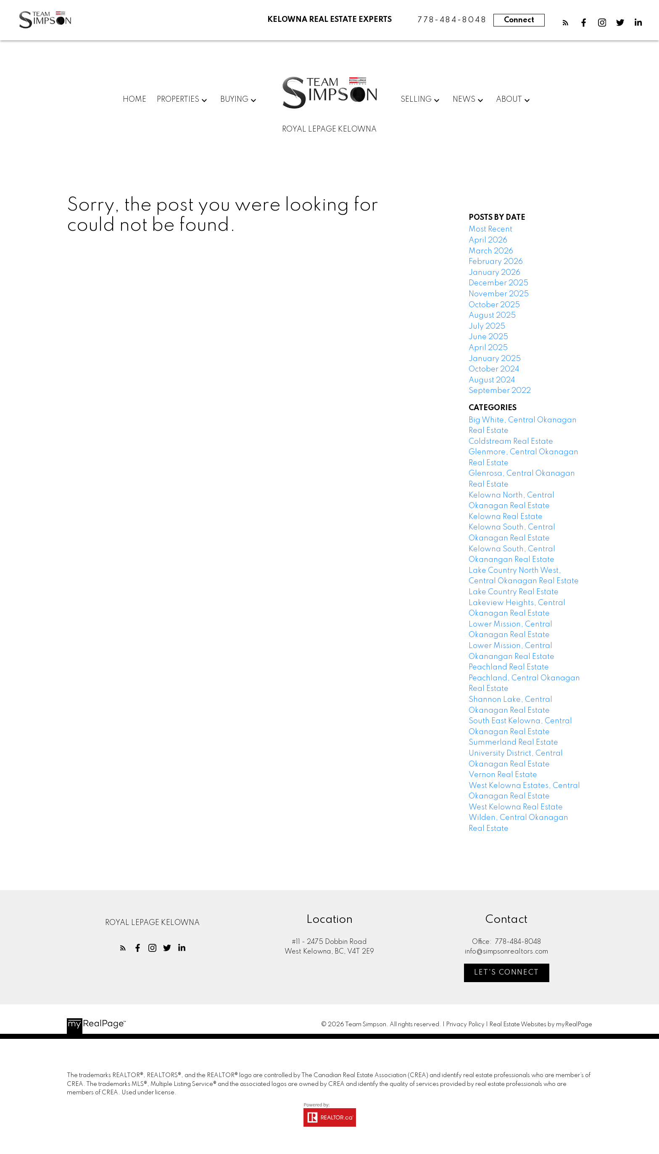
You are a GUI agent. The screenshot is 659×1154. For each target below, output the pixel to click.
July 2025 (487, 326)
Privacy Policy (465, 1025)
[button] (565, 22)
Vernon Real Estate (503, 775)
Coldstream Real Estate (511, 441)
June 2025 (488, 337)
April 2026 (488, 241)
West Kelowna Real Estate (516, 807)
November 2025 (499, 294)
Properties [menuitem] (178, 100)
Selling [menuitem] (416, 100)
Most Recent (490, 230)
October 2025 (494, 305)
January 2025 (495, 359)
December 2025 (498, 283)
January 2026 (494, 273)
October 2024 (494, 370)
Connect (519, 20)
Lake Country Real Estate (514, 592)
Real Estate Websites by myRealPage (540, 1025)
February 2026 (496, 262)
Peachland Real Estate (509, 668)
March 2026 (491, 251)
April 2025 (488, 348)
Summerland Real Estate (513, 743)
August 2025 (492, 316)
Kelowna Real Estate (506, 517)
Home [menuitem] (134, 100)
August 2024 (492, 380)
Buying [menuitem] (234, 100)
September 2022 (500, 391)
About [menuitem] (509, 100)
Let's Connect (507, 973)
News (464, 100)
